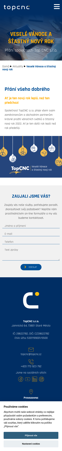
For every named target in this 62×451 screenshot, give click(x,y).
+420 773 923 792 (31, 366)
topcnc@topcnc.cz (31, 354)
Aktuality (18, 66)
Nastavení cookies (31, 444)
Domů (5, 66)
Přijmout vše (31, 435)
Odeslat (33, 267)
